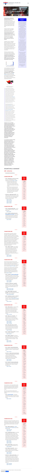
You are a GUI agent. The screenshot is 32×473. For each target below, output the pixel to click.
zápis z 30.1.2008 (9, 321)
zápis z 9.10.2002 (9, 255)
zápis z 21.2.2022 (9, 442)
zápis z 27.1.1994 (9, 202)
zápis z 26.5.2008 (9, 322)
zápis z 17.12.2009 (9, 330)
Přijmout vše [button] (7, 471)
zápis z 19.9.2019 (9, 452)
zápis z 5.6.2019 (9, 430)
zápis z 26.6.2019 (9, 453)
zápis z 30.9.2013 (9, 360)
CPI (7, 74)
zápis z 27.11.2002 (12, 265)
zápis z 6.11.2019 (9, 441)
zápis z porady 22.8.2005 (10, 294)
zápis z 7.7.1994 (15, 180)
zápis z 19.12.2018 (9, 429)
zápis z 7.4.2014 (9, 366)
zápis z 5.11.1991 (9, 199)
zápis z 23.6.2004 (9, 281)
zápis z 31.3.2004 (9, 280)
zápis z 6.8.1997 (9, 219)
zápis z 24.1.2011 (9, 351)
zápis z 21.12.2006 (9, 314)
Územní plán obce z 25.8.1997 (10, 214)
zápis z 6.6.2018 (9, 398)
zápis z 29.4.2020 (9, 446)
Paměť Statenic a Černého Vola (14, 2)
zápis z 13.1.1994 (9, 201)
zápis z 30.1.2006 (9, 301)
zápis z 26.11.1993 (9, 200)
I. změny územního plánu (14, 274)
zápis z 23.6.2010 (9, 333)
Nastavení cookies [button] (3, 471)
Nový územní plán (10, 394)
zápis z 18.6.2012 (9, 359)
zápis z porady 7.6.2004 (10, 288)
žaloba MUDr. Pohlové (15, 298)
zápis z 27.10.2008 (9, 323)
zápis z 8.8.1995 (9, 211)
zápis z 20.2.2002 (9, 256)
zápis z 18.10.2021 (9, 464)
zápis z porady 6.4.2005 (10, 289)
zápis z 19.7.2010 (9, 341)
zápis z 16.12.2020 (9, 463)
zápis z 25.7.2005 (9, 272)
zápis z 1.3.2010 (9, 340)
